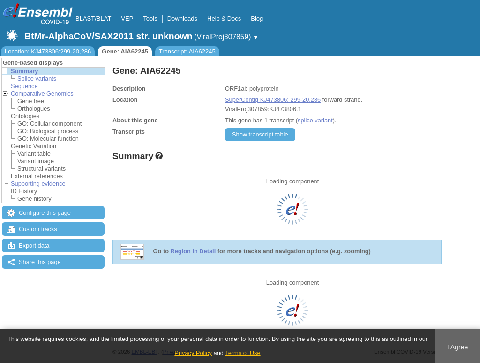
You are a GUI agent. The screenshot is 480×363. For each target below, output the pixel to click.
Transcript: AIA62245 (187, 51)
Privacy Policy (193, 352)
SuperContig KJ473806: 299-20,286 (273, 99)
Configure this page (45, 212)
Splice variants (36, 78)
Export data (34, 245)
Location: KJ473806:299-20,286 (48, 51)
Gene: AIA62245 (125, 51)
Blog (257, 18)
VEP (127, 18)
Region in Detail (193, 251)
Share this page (40, 261)
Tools (150, 18)
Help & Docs (224, 18)
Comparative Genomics (42, 93)
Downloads (182, 18)
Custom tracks (38, 229)
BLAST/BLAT (93, 18)
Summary (24, 71)
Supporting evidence (38, 183)
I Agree (457, 347)
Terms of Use (242, 352)
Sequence (24, 86)
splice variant (315, 120)
